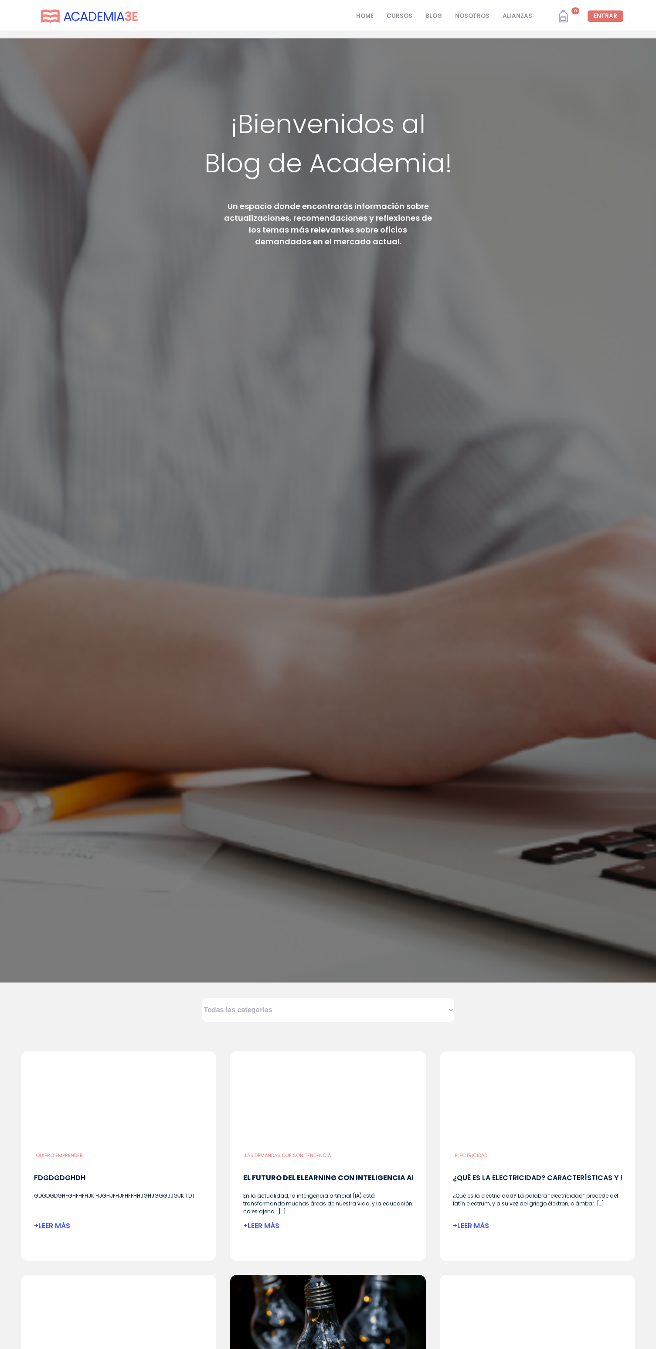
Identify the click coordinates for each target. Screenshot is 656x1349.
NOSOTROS (472, 16)
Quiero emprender (59, 1155)
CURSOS (399, 16)
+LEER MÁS (52, 1226)
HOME (365, 16)
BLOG (433, 16)
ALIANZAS (517, 16)
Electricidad (471, 1155)
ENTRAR (605, 16)
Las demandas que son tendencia (288, 1155)
